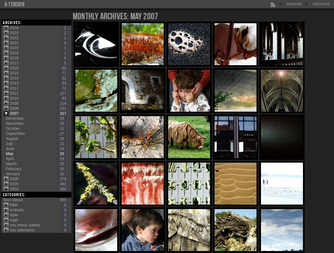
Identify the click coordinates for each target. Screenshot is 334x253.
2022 (39, 38)
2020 (39, 48)
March (36, 163)
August (36, 138)
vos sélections (39, 230)
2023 (39, 33)
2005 (39, 184)
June (36, 148)
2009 (39, 103)
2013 (39, 83)
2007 (39, 113)
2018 (39, 58)
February (36, 169)
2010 (39, 98)
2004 (39, 189)
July (36, 143)
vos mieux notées (39, 225)
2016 (39, 68)
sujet (39, 220)
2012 (39, 88)
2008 (39, 108)
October (36, 128)
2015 (39, 73)
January (36, 174)
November (36, 123)
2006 (39, 179)
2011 (39, 93)
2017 (39, 63)
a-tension (14, 4)
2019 (39, 53)
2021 (39, 43)
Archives (321, 4)
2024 (39, 27)
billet (39, 205)
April (36, 158)
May (36, 153)
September (36, 133)
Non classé (36, 200)
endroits (39, 210)
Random (293, 4)
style (39, 215)
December (36, 118)
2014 (39, 78)
